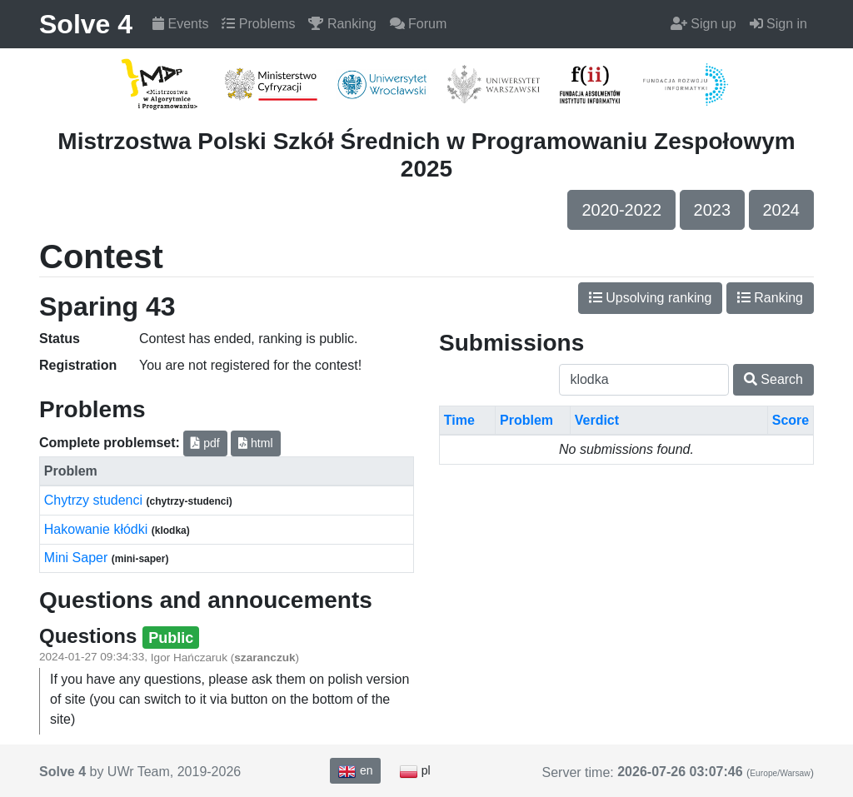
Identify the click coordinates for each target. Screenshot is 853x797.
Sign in (778, 24)
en (354, 771)
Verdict (597, 420)
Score (790, 420)
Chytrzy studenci (95, 500)
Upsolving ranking (650, 298)
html (255, 443)
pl (415, 771)
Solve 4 (85, 24)
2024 (782, 210)
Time (459, 420)
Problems (258, 24)
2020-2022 (621, 210)
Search (773, 379)
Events (180, 24)
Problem (526, 420)
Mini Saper (78, 557)
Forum (418, 24)
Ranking (342, 24)
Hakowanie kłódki (98, 529)
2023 (712, 210)
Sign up (703, 24)
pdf (205, 443)
